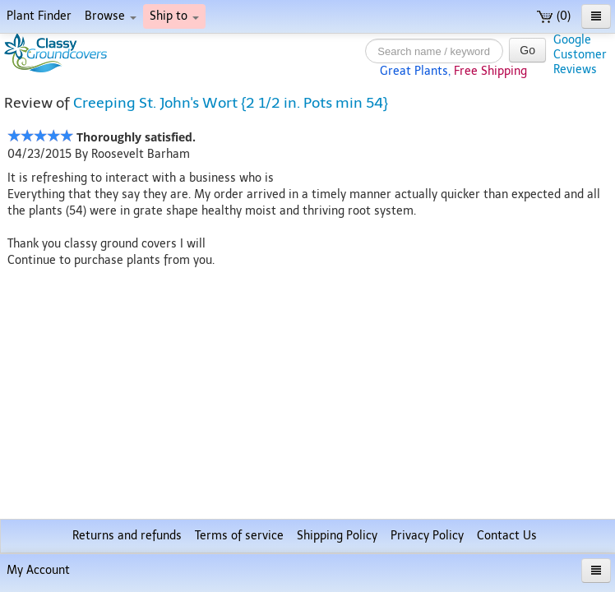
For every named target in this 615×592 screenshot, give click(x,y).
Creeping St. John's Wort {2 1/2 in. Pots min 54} (230, 103)
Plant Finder (39, 16)
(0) (554, 16)
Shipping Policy (337, 536)
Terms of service (239, 536)
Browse (110, 16)
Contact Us (507, 536)
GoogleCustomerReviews (580, 54)
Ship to (174, 16)
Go (527, 50)
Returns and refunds (127, 536)
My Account (38, 570)
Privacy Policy (427, 536)
